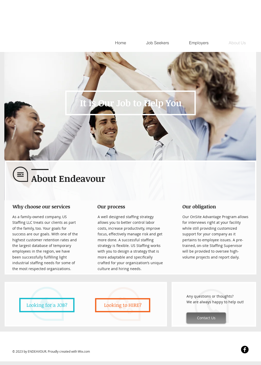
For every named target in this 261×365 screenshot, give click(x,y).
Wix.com (84, 351)
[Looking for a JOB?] (46, 305)
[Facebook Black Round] (245, 349)
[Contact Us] (206, 318)
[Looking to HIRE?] (122, 305)
